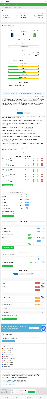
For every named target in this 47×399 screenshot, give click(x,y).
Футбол (3, 7)
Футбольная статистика (9, 384)
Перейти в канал (34, 328)
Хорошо (32, 391)
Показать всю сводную (8, 216)
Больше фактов (23, 152)
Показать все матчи (7, 185)
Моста (12, 30)
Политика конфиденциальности (7, 391)
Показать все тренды (8, 247)
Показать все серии (7, 265)
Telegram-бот (38, 391)
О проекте (3, 393)
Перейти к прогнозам (23, 46)
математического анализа (17, 381)
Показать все (24, 80)
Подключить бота (8, 341)
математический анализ (25, 375)
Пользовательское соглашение (7, 392)
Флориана (34, 30)
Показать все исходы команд (9, 318)
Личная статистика (8, 382)
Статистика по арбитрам (10, 380)
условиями (24, 393)
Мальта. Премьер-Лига (9, 7)
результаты (13, 379)
